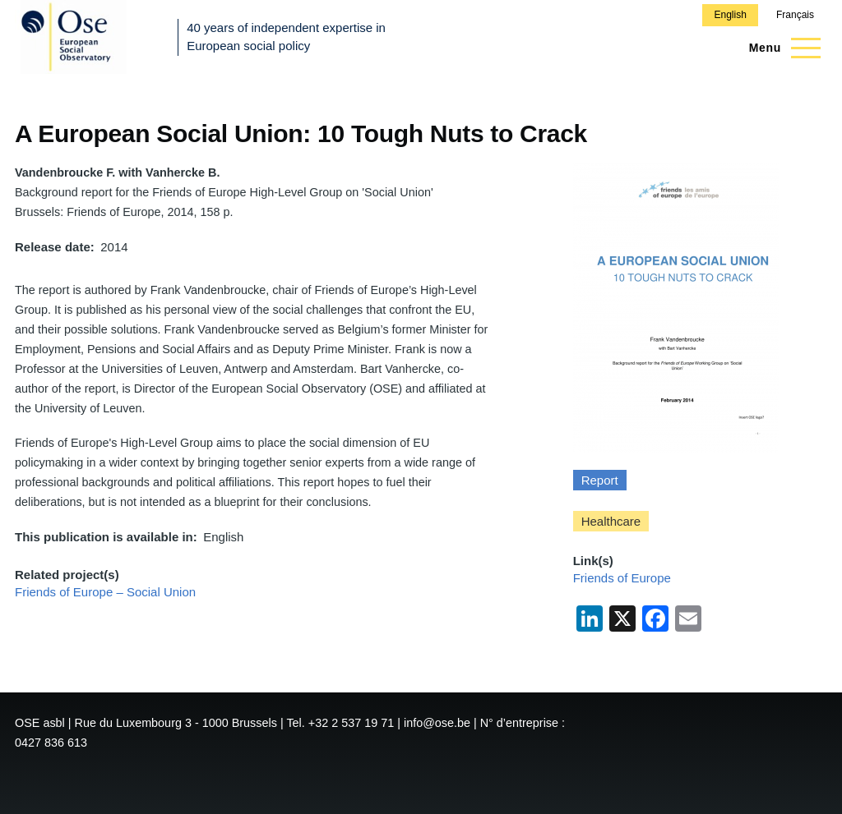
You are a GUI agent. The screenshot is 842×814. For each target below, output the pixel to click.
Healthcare (611, 521)
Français (795, 15)
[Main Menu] (780, 47)
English (730, 15)
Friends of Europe (622, 578)
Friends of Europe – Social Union (105, 592)
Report (599, 480)
